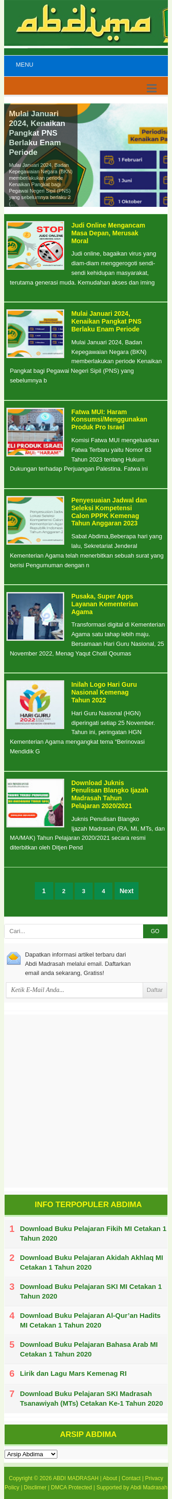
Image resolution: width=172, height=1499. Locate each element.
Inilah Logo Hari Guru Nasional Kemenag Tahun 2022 (104, 692)
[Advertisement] (86, 1101)
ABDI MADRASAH (76, 1478)
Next (126, 891)
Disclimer (35, 1487)
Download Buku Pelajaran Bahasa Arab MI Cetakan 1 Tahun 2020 (89, 1349)
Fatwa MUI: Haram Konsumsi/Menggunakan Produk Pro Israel (109, 419)
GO (155, 931)
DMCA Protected (71, 1487)
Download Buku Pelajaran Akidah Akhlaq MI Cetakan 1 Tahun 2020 (91, 1262)
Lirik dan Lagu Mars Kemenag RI (73, 1373)
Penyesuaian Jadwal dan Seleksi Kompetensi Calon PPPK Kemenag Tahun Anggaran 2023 (109, 511)
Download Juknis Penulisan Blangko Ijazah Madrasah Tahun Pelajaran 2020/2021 (109, 794)
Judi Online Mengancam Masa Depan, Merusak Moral (108, 233)
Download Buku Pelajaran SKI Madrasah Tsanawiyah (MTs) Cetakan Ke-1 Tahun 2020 (91, 1398)
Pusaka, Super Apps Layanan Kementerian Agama (104, 604)
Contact (131, 1478)
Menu (24, 64)
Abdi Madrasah (148, 1487)
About (110, 1478)
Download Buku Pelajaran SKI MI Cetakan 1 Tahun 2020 (91, 1291)
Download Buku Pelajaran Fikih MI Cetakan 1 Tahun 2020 (93, 1233)
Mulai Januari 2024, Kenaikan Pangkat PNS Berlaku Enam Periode (37, 133)
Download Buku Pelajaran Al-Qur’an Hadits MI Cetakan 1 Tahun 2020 (90, 1320)
